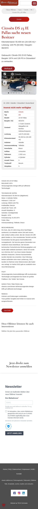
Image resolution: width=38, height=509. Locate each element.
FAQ (9, 469)
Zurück (19, 19)
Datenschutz (17, 469)
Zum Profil (7, 310)
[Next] (33, 83)
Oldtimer (33, 480)
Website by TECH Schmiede (18, 503)
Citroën (21, 112)
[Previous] (5, 83)
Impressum (26, 469)
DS (20, 115)
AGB (32, 469)
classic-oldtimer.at (7, 480)
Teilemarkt (27, 480)
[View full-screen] (5, 74)
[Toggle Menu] (34, 3)
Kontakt (19, 474)
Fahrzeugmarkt (18, 480)
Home (5, 469)
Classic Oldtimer (11, 10)
